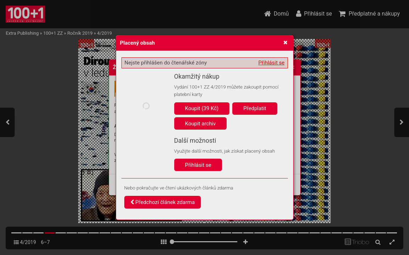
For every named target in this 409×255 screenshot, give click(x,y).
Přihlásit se (272, 63)
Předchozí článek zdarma (162, 202)
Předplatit (254, 108)
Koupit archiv (200, 123)
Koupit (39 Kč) (202, 108)
